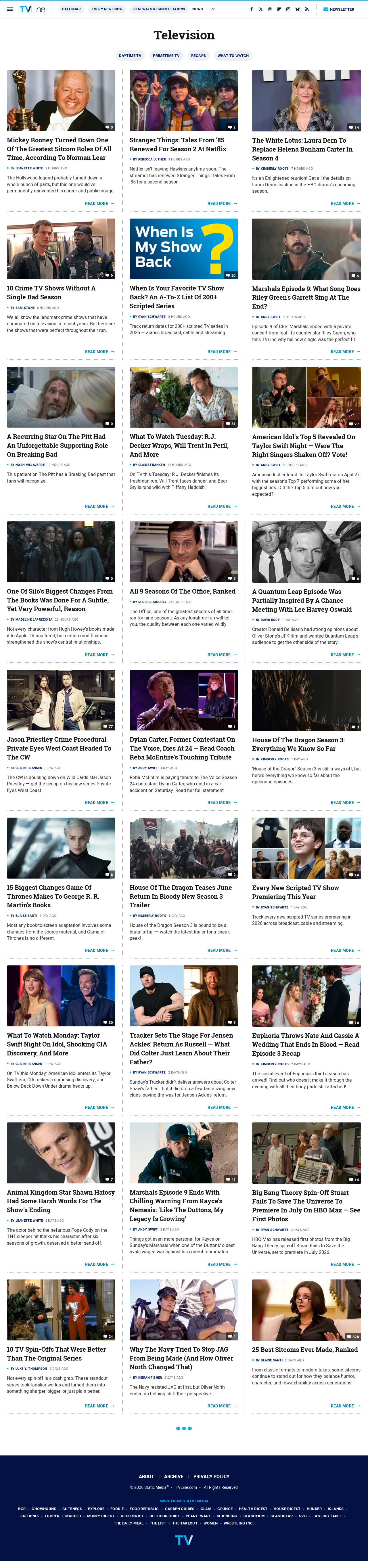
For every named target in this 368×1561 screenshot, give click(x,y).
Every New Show (107, 9)
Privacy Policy (211, 1476)
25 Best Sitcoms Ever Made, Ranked (305, 1349)
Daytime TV (130, 55)
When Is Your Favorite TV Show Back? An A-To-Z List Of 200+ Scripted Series (177, 297)
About (146, 1476)
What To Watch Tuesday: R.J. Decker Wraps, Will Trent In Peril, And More (179, 445)
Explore (96, 1509)
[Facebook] (251, 9)
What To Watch (233, 55)
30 (111, 1022)
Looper (52, 1516)
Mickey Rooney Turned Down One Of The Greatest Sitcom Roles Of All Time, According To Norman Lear (59, 149)
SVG (303, 1516)
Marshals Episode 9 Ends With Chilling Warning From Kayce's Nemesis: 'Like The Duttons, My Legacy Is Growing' (177, 1205)
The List (158, 1523)
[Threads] (270, 9)
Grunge (225, 1509)
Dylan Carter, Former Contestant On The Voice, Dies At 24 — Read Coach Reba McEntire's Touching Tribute (182, 748)
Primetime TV (166, 55)
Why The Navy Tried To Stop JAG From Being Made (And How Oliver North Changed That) (181, 1358)
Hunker (314, 1509)
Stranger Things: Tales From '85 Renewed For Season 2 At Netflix (178, 144)
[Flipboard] (279, 9)
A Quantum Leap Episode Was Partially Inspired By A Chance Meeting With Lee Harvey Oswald (302, 600)
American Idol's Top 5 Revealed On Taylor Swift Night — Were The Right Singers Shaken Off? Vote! (303, 446)
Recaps (198, 55)
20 (233, 275)
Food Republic (144, 1509)
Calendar (71, 9)
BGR (22, 1509)
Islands (336, 1509)
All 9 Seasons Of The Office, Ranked (182, 591)
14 (356, 127)
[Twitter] (260, 9)
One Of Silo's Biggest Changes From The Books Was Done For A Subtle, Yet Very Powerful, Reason (60, 600)
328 (355, 1337)
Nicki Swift (132, 1516)
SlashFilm (254, 1516)
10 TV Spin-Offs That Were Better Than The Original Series (56, 1354)
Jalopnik (29, 1516)
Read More (96, 203)
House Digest (287, 1509)
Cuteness (72, 1509)
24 (111, 1336)
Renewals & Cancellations (159, 9)
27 (356, 424)
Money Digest (101, 1516)
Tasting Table (327, 1516)
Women (211, 1523)
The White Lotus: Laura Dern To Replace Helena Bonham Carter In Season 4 (302, 149)
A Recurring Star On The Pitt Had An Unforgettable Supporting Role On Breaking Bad (57, 445)
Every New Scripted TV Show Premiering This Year (295, 892)
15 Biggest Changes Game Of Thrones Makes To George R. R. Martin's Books (53, 896)
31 (233, 423)
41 (233, 1179)
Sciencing (227, 1516)
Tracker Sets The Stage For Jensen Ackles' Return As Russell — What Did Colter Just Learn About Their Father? (181, 1048)
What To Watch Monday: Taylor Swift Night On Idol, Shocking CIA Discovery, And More (57, 1044)
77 (111, 726)
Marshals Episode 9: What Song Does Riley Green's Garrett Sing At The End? (306, 297)
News (197, 9)
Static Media (155, 1487)
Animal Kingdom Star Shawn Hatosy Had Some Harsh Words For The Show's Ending (61, 1201)
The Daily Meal (129, 1523)
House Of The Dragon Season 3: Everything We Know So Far (298, 744)
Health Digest (253, 1509)
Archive (173, 1476)
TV (212, 9)
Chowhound (44, 1509)
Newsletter (338, 9)
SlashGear (282, 1516)
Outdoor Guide (165, 1516)
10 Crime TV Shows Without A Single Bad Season (51, 292)
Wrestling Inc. (239, 1523)
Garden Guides (180, 1509)
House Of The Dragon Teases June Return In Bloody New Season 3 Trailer (181, 896)
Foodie (117, 1509)
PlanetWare (198, 1516)
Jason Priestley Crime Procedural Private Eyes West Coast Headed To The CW (59, 748)
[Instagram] (288, 9)
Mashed (73, 1516)
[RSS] (306, 9)
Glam (206, 1509)
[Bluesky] (297, 9)
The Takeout (185, 1523)
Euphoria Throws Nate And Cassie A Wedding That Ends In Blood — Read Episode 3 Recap (305, 1044)
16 (356, 1023)
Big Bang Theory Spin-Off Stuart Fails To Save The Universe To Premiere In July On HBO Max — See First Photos (306, 1205)
